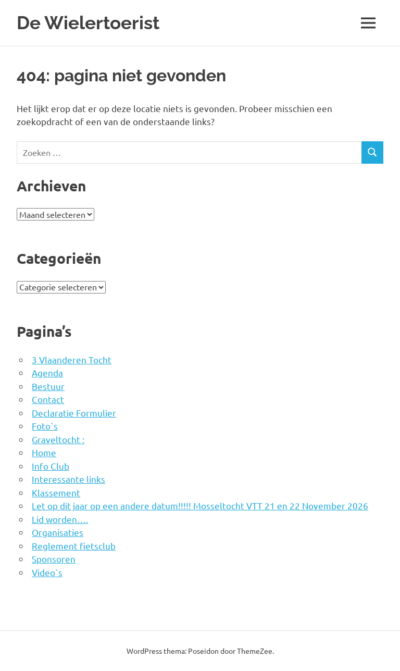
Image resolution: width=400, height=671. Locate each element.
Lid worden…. (60, 519)
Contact (48, 399)
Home (44, 452)
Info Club (50, 465)
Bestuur (48, 386)
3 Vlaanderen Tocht (71, 359)
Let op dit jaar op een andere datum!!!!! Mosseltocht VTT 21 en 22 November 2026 (200, 505)
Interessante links (68, 478)
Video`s (47, 572)
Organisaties (57, 532)
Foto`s (45, 425)
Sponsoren (54, 558)
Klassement (56, 492)
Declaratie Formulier (74, 412)
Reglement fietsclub (74, 545)
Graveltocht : (58, 439)
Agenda (47, 372)
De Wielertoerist (88, 22)
